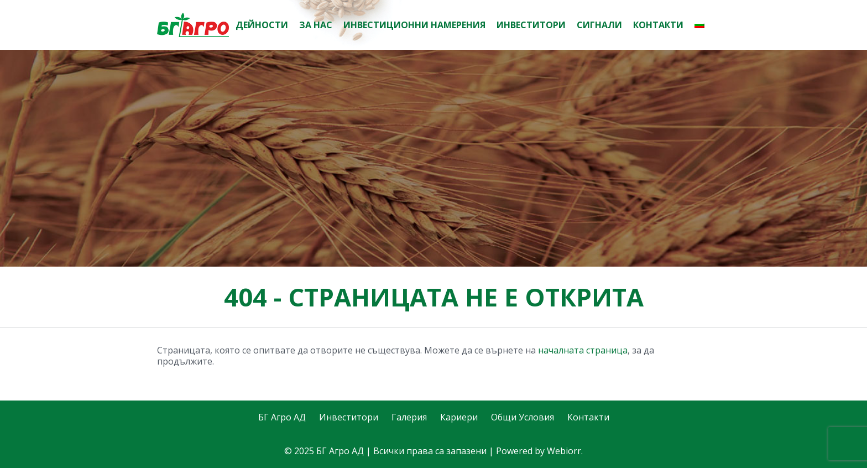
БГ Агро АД (282, 417)
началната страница (583, 350)
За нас (315, 25)
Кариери (459, 417)
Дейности (262, 25)
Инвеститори (531, 25)
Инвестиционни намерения (414, 25)
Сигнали (599, 25)
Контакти (658, 25)
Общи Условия (522, 417)
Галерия (409, 417)
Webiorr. (565, 451)
